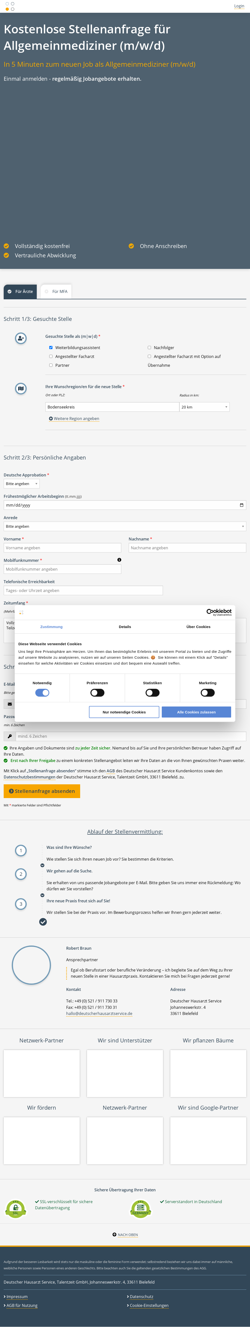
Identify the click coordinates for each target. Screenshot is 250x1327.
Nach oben (128, 1234)
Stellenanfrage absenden (42, 791)
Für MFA (59, 291)
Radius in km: (189, 395)
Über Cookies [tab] (199, 626)
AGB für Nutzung (22, 1305)
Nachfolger (161, 347)
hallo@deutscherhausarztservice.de (99, 1013)
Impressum (17, 1296)
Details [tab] (125, 626)
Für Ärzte (24, 291)
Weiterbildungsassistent (74, 347)
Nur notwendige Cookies (124, 712)
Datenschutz (141, 1296)
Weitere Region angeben (74, 418)
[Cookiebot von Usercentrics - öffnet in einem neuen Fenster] (210, 612)
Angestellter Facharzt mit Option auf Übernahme (184, 361)
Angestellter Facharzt (71, 356)
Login (239, 6)
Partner (59, 365)
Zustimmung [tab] (51, 626)
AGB (111, 771)
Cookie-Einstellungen (149, 1305)
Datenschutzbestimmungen (29, 777)
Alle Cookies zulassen (196, 712)
